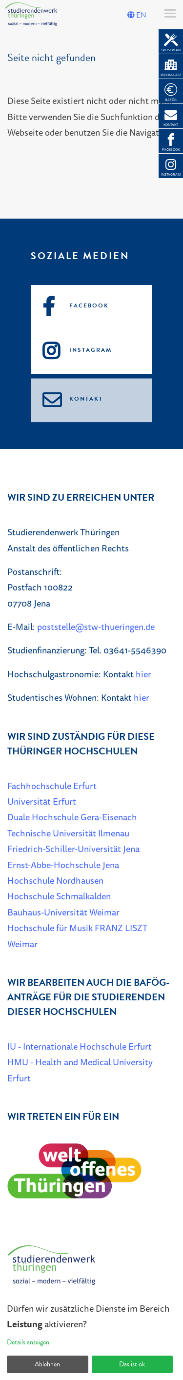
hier (143, 674)
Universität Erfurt (41, 801)
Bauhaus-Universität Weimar (63, 912)
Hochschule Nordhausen (55, 880)
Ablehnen (47, 1364)
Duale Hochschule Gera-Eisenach (72, 817)
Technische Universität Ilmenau (68, 833)
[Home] (51, 1269)
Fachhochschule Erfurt (52, 785)
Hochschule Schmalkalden (59, 896)
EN (136, 15)
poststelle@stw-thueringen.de (96, 626)
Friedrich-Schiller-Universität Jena (73, 848)
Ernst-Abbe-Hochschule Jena (63, 865)
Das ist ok (132, 1364)
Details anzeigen (28, 1342)
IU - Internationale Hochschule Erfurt (79, 1046)
